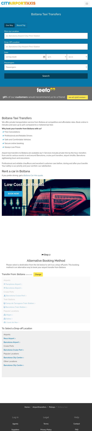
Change (38, 274)
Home (27, 407)
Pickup (52, 407)
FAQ (76, 430)
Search (46, 76)
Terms (46, 424)
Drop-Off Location (12, 42)
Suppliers (15, 430)
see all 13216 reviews (77, 97)
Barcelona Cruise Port (13, 350)
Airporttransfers (39, 407)
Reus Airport (9, 338)
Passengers (9, 63)
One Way (9, 25)
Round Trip (21, 25)
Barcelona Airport (11, 342)
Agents (15, 424)
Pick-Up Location (11, 31)
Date (6, 52)
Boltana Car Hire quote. (33, 175)
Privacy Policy (45, 430)
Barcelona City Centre (13, 358)
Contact (76, 424)
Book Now (13, 194)
